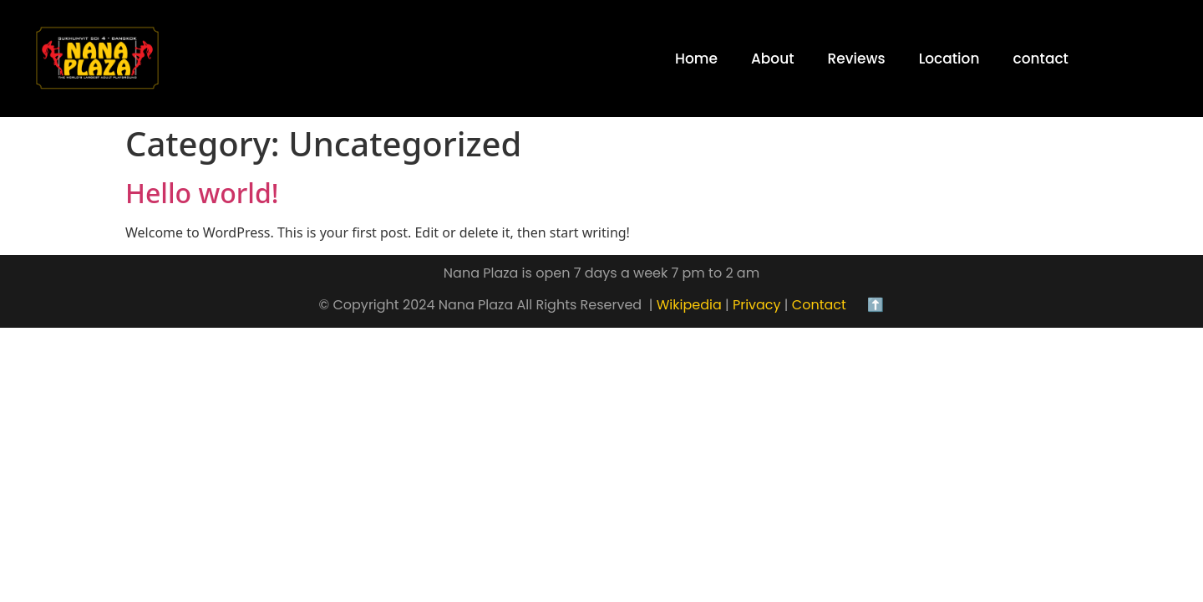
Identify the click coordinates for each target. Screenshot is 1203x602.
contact (1040, 58)
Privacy (757, 304)
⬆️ (874, 304)
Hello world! (202, 193)
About (772, 58)
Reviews (857, 58)
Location (949, 58)
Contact (826, 304)
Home (696, 58)
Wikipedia (686, 304)
